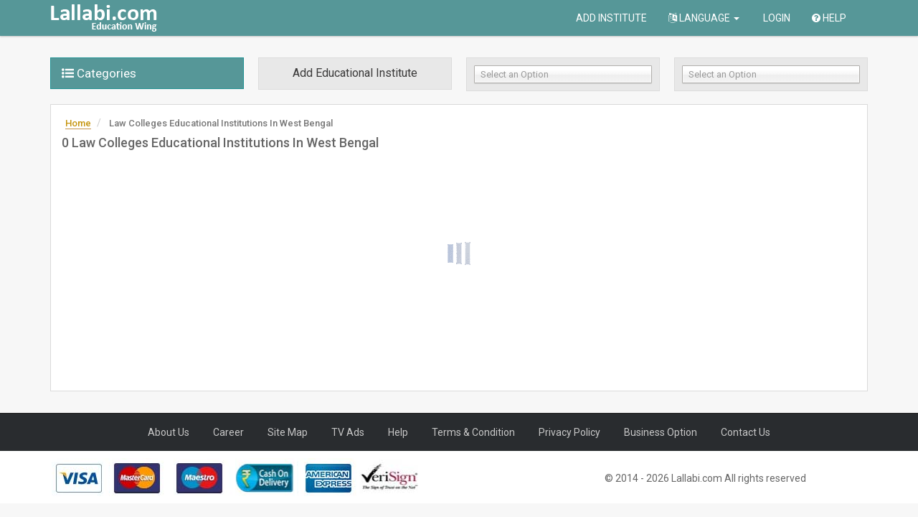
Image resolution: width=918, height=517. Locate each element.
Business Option (660, 432)
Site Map (288, 432)
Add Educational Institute (355, 73)
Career (228, 432)
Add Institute (611, 18)
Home (78, 123)
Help (829, 18)
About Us (168, 432)
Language (703, 18)
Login (775, 18)
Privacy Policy (569, 432)
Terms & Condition (473, 432)
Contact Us (745, 432)
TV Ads (347, 432)
